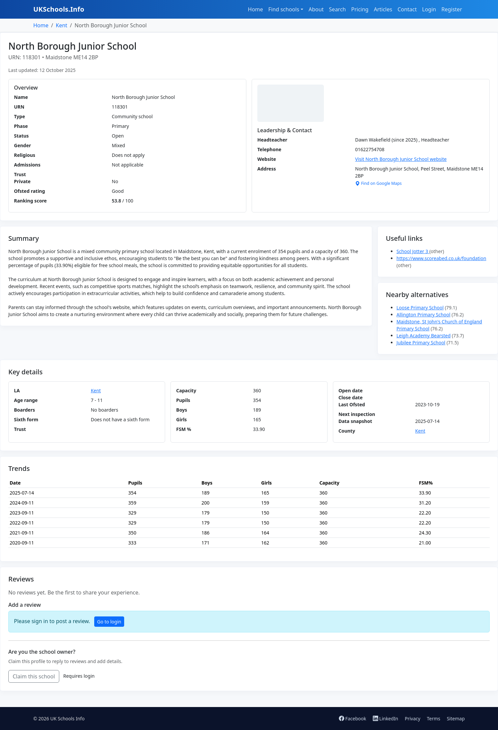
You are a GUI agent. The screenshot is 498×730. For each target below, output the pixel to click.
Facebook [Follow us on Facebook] (353, 718)
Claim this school (34, 676)
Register (451, 9)
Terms (433, 718)
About (316, 9)
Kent (61, 25)
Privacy (412, 718)
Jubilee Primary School (420, 342)
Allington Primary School (423, 314)
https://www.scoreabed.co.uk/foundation (441, 258)
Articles (383, 9)
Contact (407, 9)
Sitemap (456, 718)
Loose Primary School (420, 307)
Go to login (109, 621)
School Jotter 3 (412, 251)
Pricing (360, 9)
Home (255, 9)
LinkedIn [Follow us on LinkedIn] (386, 718)
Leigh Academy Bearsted (423, 335)
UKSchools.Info (58, 9)
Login (429, 9)
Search (337, 9)
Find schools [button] (283, 9)
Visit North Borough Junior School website (401, 159)
